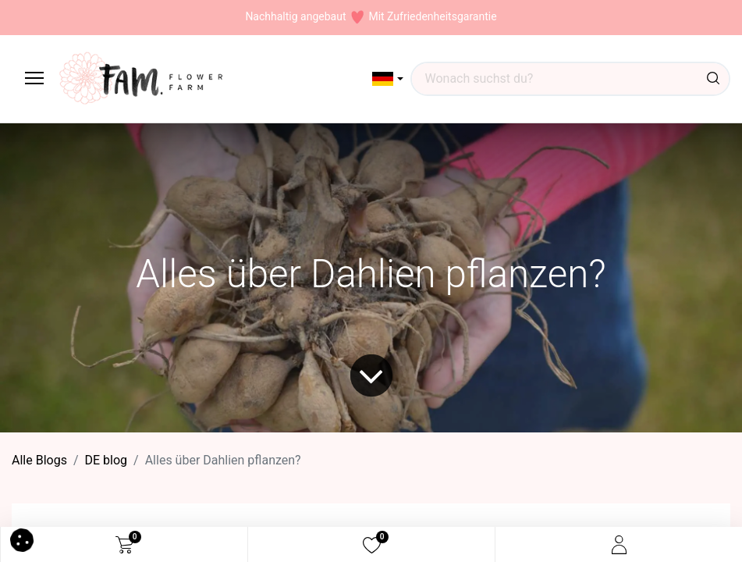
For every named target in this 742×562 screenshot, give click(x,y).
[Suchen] (713, 78)
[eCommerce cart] (124, 545)
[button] (388, 79)
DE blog (106, 460)
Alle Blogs (39, 460)
